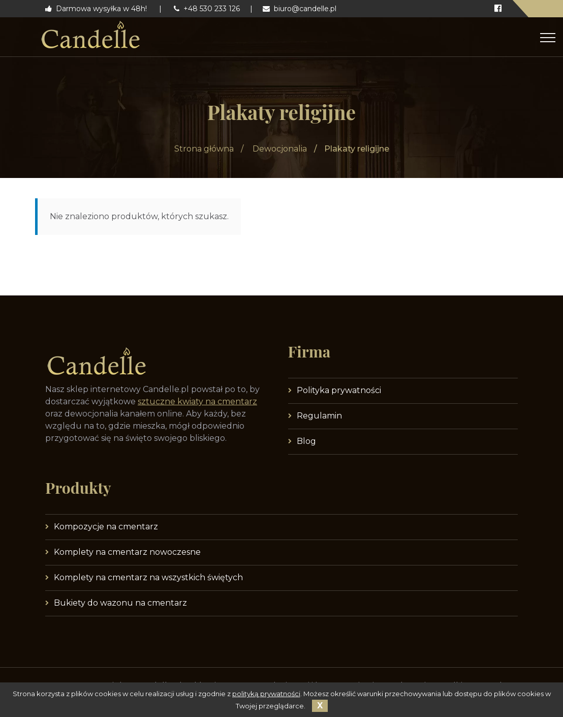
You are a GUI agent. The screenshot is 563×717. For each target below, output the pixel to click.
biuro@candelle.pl (299, 8)
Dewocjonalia (280, 149)
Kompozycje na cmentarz (106, 526)
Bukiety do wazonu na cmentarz (120, 603)
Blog (306, 441)
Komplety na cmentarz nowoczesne (127, 552)
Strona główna (204, 149)
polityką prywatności (266, 694)
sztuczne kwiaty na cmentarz (197, 401)
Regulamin (319, 416)
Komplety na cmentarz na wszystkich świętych (148, 577)
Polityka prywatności (339, 390)
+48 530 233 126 (207, 8)
